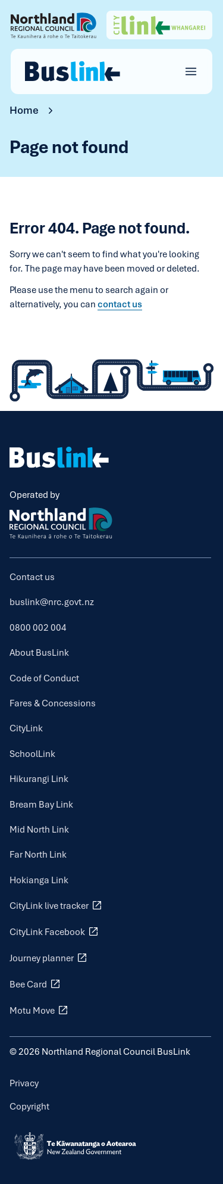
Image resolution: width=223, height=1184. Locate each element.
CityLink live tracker (57, 905)
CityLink (26, 728)
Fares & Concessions (53, 703)
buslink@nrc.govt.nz (52, 601)
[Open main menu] (191, 71)
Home (24, 110)
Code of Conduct (44, 678)
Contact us (32, 576)
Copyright (29, 1106)
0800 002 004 (38, 627)
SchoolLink (32, 753)
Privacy (24, 1083)
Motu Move (40, 1010)
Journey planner (49, 958)
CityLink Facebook (55, 931)
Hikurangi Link (39, 778)
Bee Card (36, 984)
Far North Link (38, 854)
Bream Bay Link (41, 804)
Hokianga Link (39, 880)
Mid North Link (39, 829)
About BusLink (39, 652)
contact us (120, 304)
